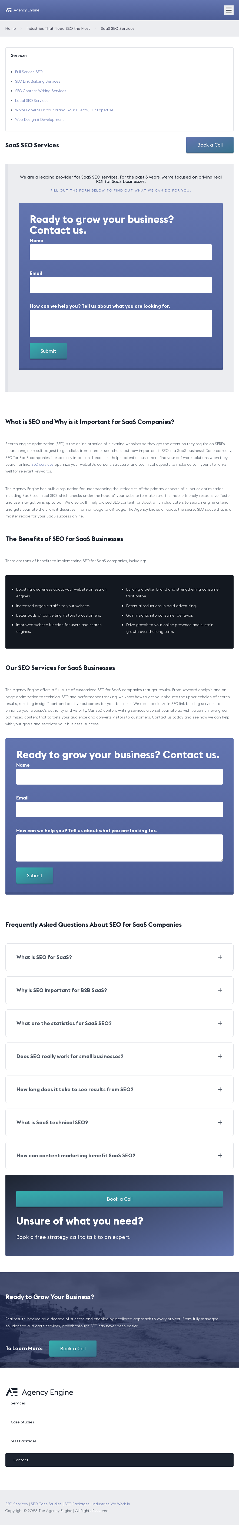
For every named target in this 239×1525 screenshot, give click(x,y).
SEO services (42, 464)
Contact (21, 1460)
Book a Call (210, 145)
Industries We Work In (111, 1503)
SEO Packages (23, 1441)
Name (36, 240)
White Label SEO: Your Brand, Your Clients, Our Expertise (64, 110)
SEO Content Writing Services (40, 90)
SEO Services (16, 1503)
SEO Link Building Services (37, 81)
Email (36, 273)
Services (18, 1403)
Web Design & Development (39, 119)
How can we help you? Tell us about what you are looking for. (100, 306)
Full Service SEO (28, 71)
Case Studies (22, 1422)
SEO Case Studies (46, 1503)
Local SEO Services (31, 100)
